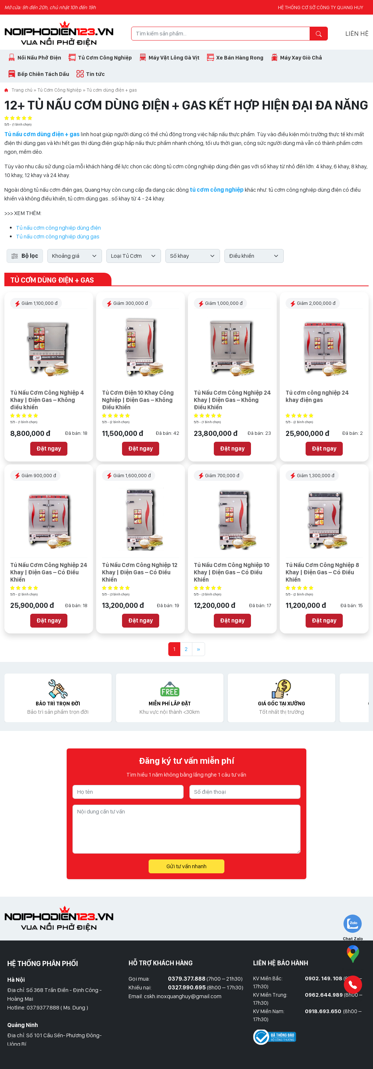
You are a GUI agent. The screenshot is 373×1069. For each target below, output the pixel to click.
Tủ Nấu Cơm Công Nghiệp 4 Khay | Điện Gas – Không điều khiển (47, 400)
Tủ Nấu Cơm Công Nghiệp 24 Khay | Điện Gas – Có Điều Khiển (48, 572)
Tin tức (95, 74)
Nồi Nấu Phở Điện (39, 57)
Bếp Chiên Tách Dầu (43, 74)
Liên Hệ (357, 33)
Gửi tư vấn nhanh (186, 866)
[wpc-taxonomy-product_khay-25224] (192, 256)
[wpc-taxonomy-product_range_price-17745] (74, 256)
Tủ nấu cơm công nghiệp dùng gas (57, 236)
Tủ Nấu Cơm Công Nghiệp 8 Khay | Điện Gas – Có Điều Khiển (322, 572)
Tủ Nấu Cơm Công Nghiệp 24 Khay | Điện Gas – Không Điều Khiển (232, 400)
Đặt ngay (48, 448)
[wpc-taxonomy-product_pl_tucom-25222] (133, 256)
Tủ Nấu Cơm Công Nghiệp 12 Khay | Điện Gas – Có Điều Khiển (139, 572)
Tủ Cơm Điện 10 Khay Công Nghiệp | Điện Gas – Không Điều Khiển (138, 400)
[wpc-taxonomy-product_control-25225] (254, 256)
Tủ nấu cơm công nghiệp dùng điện (58, 227)
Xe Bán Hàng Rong (239, 57)
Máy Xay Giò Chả (301, 57)
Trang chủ (22, 90)
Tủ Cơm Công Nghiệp (105, 57)
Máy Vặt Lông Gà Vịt (174, 57)
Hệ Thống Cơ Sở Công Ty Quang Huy (320, 7)
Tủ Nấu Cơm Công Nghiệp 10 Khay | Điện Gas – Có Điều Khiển (232, 572)
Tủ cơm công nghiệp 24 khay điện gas (317, 396)
